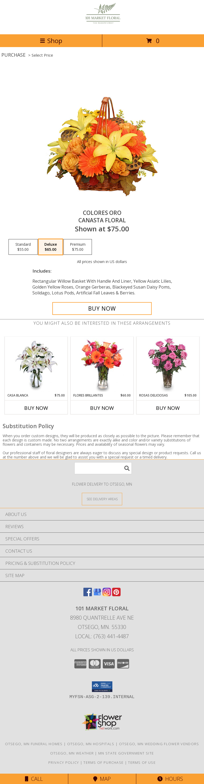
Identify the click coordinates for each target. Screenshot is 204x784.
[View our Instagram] (107, 594)
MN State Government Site (126, 753)
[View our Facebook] (87, 594)
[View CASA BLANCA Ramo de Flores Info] (36, 365)
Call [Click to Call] (34, 778)
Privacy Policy (63, 762)
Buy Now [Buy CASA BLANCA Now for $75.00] (36, 407)
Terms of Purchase (103, 762)
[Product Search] (103, 468)
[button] (102, 686)
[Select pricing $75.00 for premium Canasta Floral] (78, 247)
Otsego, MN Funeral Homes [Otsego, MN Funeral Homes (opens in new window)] (34, 743)
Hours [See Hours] (170, 778)
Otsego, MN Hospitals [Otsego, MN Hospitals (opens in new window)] (90, 743)
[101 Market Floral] (102, 26)
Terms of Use (142, 762)
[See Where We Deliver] (102, 498)
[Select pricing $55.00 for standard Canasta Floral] (23, 247)
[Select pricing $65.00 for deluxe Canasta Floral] (50, 247)
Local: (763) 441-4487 (102, 636)
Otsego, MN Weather (72, 753)
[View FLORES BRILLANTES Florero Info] (102, 365)
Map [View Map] (102, 778)
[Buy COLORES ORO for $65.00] (102, 308)
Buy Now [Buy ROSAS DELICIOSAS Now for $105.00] (168, 407)
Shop (51, 40)
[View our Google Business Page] (97, 594)
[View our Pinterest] (116, 594)
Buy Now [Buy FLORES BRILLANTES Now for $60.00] (102, 407)
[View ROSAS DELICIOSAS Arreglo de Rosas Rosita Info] (168, 365)
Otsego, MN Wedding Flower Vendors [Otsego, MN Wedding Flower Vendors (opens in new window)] (159, 743)
